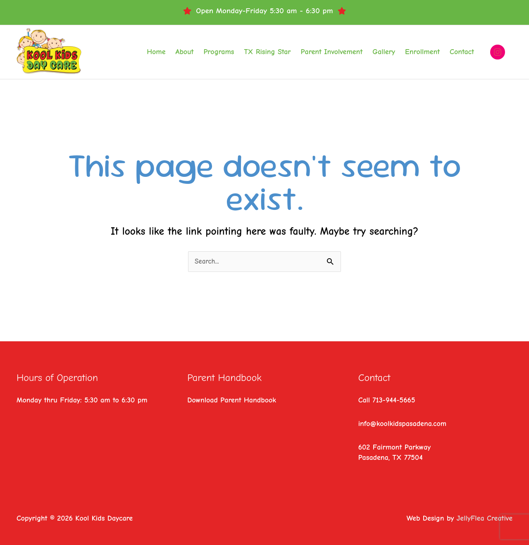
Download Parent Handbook (231, 400)
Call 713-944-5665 (386, 400)
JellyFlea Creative (484, 518)
